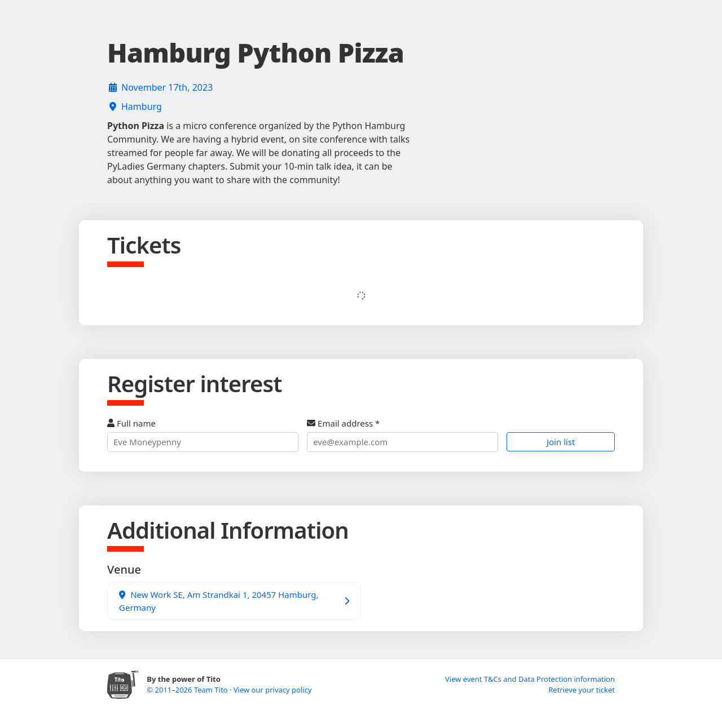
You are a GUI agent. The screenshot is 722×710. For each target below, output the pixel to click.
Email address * (402, 435)
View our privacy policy (273, 690)
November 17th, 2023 (167, 87)
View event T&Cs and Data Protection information (530, 679)
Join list (561, 441)
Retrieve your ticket (581, 690)
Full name (202, 435)
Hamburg (141, 106)
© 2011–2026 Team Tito (188, 690)
